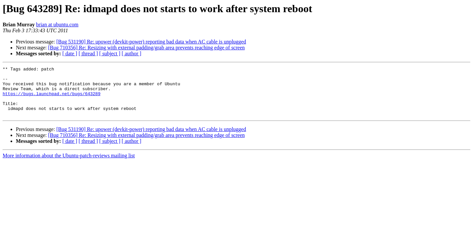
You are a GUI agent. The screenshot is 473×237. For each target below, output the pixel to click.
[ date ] (69, 53)
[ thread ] (88, 53)
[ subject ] (109, 53)
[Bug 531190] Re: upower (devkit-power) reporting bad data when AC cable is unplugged (151, 41)
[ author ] (132, 53)
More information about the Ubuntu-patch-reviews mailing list (69, 165)
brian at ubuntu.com (57, 24)
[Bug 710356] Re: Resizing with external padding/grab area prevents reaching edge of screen (146, 47)
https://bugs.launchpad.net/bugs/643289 (51, 99)
